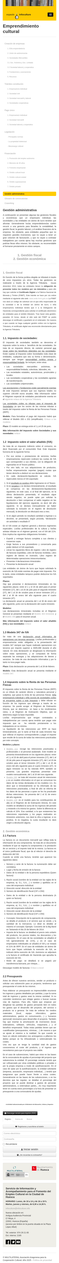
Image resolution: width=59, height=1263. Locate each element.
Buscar (29, 1119)
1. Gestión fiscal (30, 255)
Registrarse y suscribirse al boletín (29, 1127)
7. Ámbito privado (14, 187)
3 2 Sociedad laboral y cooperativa (20, 67)
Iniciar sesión (29, 1149)
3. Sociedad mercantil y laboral (19, 98)
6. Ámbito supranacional (16, 182)
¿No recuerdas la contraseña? (29, 1155)
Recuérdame (10, 1144)
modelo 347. (8, 673)
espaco (18, 15)
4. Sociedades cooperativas (17, 103)
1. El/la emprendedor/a (16, 49)
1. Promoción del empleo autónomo (20, 158)
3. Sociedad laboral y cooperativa (20, 125)
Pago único (10, 110)
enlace (17, 433)
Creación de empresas (15, 43)
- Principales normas (15, 137)
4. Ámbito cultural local (16, 173)
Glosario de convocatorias (16, 198)
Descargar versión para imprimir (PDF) (20, 1113)
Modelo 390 (10, 617)
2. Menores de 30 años (16, 163)
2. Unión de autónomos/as (17, 53)
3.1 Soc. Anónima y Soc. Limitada (20, 63)
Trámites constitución (14, 84)
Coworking (9, 203)
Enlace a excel (37, 968)
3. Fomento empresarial (16, 168)
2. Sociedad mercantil (15, 120)
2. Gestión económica (29, 259)
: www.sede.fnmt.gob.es (38, 298)
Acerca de (19, 1119)
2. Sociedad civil (13, 94)
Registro (8, 1119)
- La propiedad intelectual (17, 142)
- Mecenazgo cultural (15, 146)
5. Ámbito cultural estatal (16, 177)
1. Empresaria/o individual (17, 115)
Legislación (10, 132)
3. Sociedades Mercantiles (17, 58)
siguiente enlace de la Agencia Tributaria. (23, 399)
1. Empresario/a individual (17, 89)
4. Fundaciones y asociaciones (19, 72)
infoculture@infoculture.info (18, 1208)
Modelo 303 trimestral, (44, 614)
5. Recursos (12, 77)
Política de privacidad (42, 1260)
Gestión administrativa (14, 194)
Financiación (10, 153)
